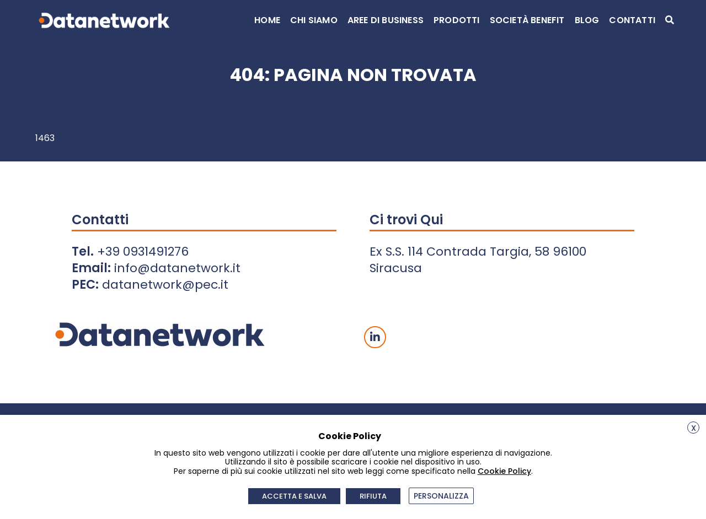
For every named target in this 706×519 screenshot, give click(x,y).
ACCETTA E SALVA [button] (295, 496)
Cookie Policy (504, 471)
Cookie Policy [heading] (349, 436)
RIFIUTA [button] (373, 496)
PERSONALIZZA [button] (441, 495)
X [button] (693, 428)
